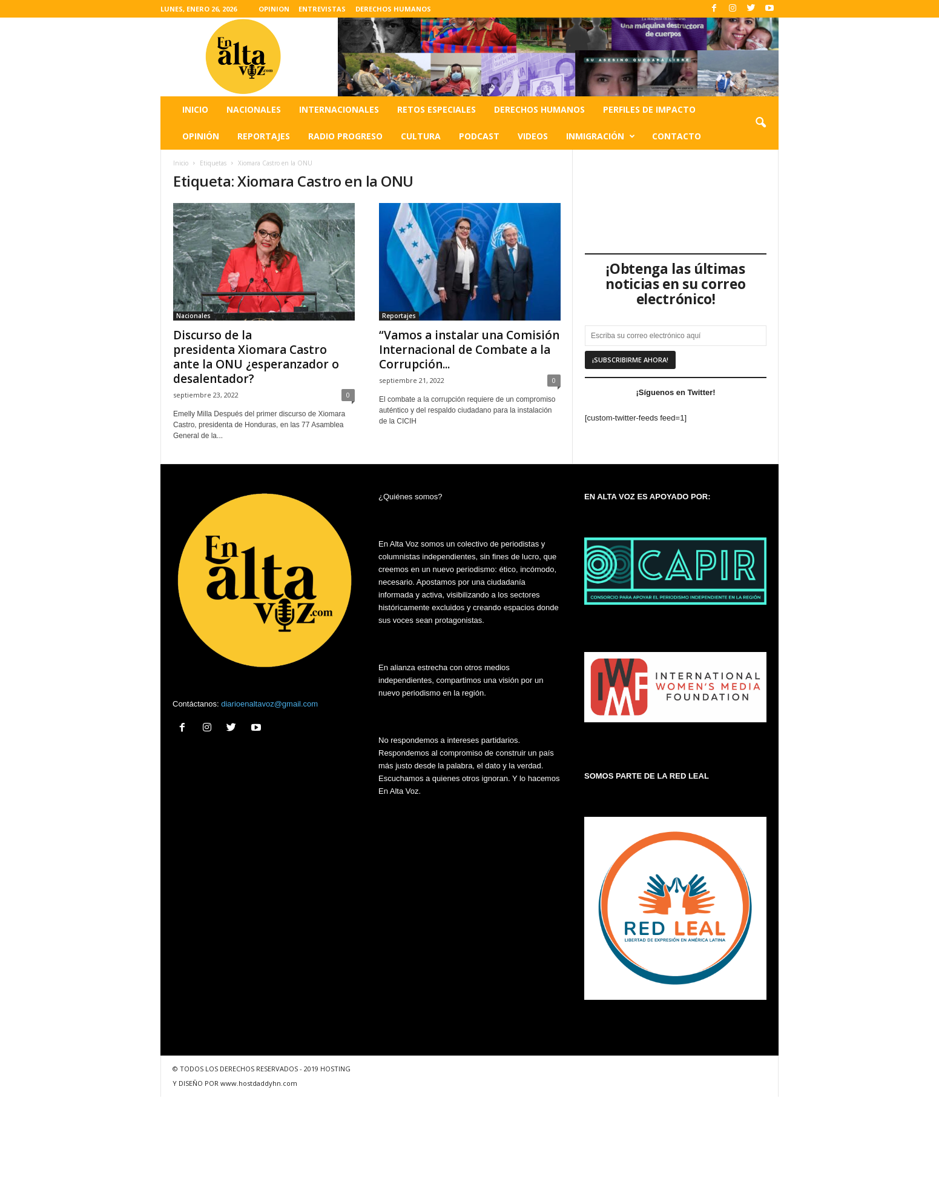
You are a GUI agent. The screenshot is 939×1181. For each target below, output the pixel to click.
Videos (533, 136)
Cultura (421, 136)
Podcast (479, 136)
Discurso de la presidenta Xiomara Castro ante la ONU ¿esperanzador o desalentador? (256, 357)
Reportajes (263, 136)
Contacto (676, 136)
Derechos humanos (539, 109)
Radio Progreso (345, 136)
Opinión (200, 136)
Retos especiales (436, 109)
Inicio (195, 109)
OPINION (274, 8)
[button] (760, 123)
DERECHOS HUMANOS (393, 8)
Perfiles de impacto (649, 109)
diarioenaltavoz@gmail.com (269, 703)
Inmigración (600, 136)
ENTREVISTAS (322, 8)
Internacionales (339, 109)
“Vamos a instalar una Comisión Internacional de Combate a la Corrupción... (469, 349)
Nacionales (253, 109)
